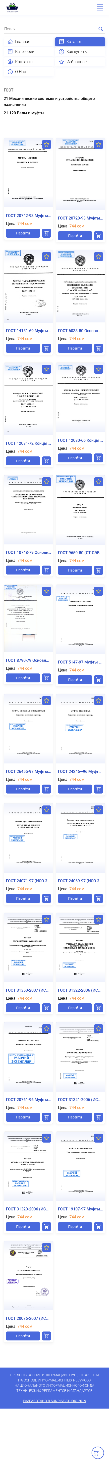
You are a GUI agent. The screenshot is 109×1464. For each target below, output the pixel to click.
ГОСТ (8, 90)
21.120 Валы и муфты (24, 113)
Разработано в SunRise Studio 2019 (54, 1401)
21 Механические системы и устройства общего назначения (49, 101)
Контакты (20, 62)
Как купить (72, 52)
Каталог (70, 42)
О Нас (16, 72)
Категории (20, 52)
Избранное (72, 62)
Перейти (23, 233)
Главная (18, 42)
